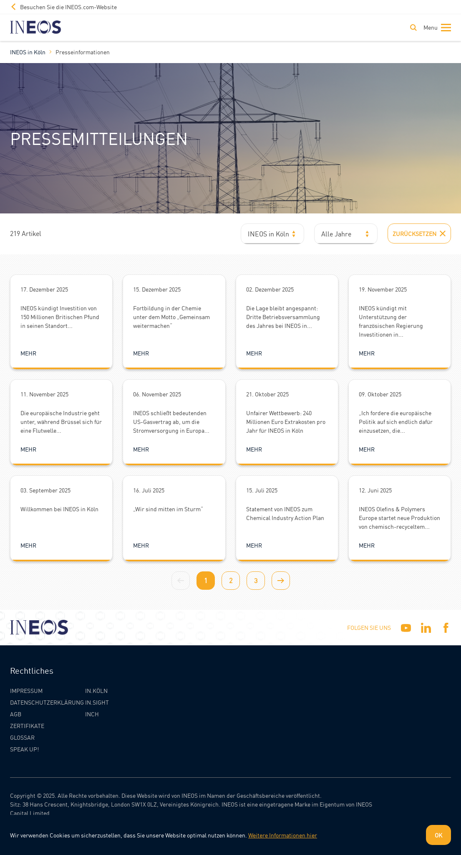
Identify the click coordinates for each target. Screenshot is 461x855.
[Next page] (281, 580)
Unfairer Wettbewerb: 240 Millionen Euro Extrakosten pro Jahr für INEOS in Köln (285, 421)
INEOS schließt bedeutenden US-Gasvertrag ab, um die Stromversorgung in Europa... (171, 421)
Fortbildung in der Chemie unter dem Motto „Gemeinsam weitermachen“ (171, 316)
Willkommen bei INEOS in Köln (59, 508)
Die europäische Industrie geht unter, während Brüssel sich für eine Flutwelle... (61, 421)
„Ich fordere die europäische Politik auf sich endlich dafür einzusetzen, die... (396, 421)
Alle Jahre (336, 233)
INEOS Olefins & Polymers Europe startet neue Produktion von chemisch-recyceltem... (399, 517)
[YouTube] (406, 628)
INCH (92, 714)
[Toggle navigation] (435, 27)
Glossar (22, 737)
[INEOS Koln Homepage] (35, 27)
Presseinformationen (82, 52)
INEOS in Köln (27, 52)
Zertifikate (27, 725)
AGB (15, 714)
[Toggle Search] (413, 27)
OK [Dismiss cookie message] (438, 835)
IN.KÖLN (96, 690)
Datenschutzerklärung (47, 702)
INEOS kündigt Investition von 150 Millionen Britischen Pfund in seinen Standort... (59, 316)
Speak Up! (24, 749)
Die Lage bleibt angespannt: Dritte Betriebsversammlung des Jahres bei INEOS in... (283, 316)
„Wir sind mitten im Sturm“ (168, 508)
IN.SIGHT (97, 702)
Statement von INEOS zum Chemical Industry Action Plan (285, 513)
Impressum (26, 690)
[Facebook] (446, 628)
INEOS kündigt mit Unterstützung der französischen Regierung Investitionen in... (391, 321)
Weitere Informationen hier (282, 835)
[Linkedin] (426, 628)
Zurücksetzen (419, 233)
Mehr (28, 353)
